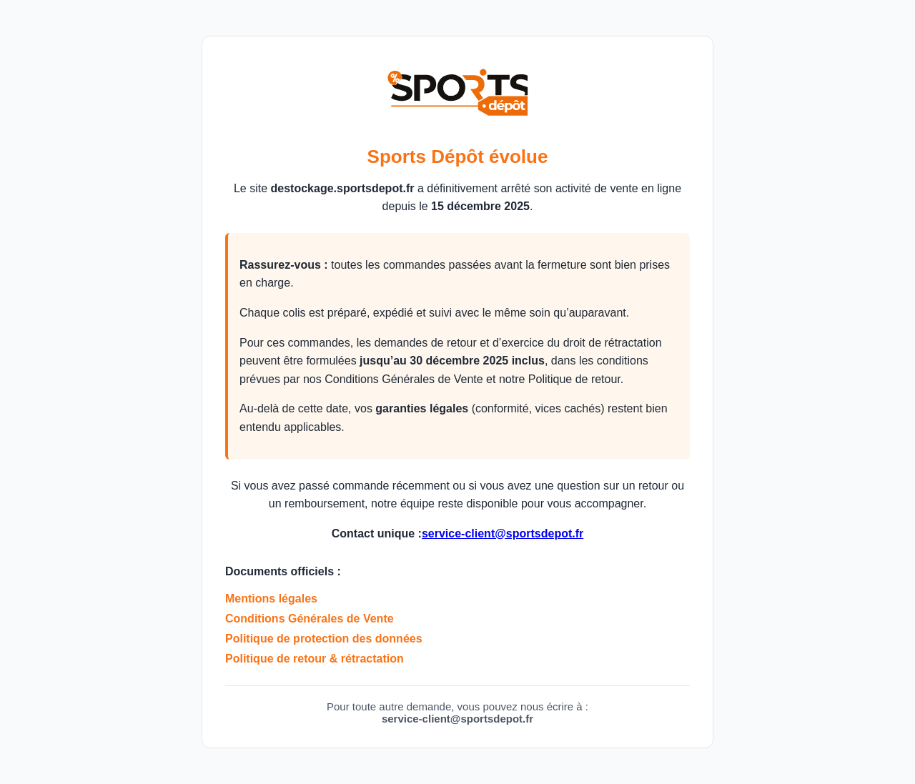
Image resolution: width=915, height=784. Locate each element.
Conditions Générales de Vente (309, 618)
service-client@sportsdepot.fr (502, 533)
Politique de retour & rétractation (314, 658)
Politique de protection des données (323, 638)
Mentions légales (271, 598)
